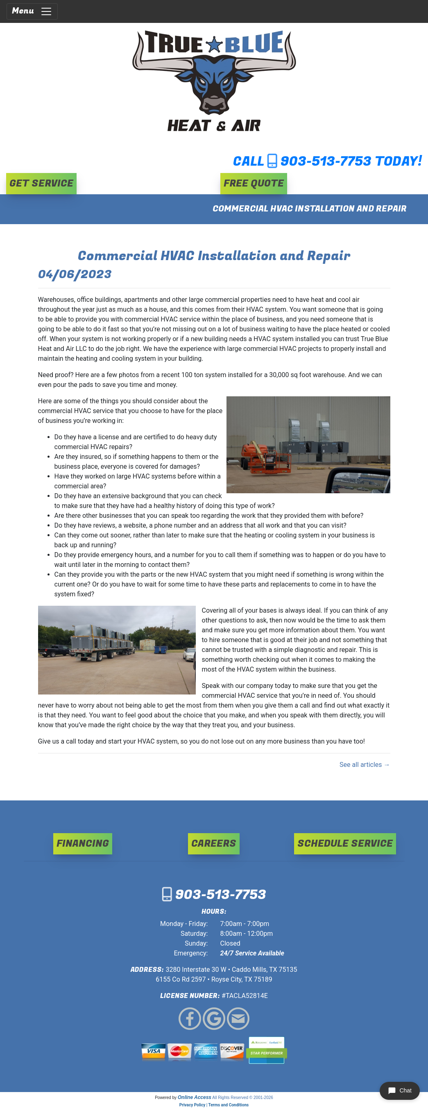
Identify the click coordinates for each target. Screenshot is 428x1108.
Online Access (194, 1097)
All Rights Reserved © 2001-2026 (242, 1097)
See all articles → (365, 765)
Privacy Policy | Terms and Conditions (214, 1105)
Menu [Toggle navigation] (32, 11)
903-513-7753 (326, 161)
